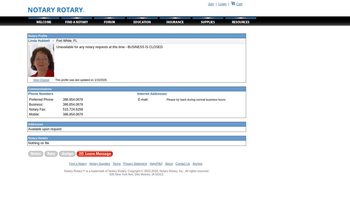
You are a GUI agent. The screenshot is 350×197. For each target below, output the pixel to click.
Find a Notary (78, 163)
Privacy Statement (135, 163)
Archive (198, 163)
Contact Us (183, 163)
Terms (117, 163)
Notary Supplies (99, 163)
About (169, 163)
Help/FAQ (156, 163)
